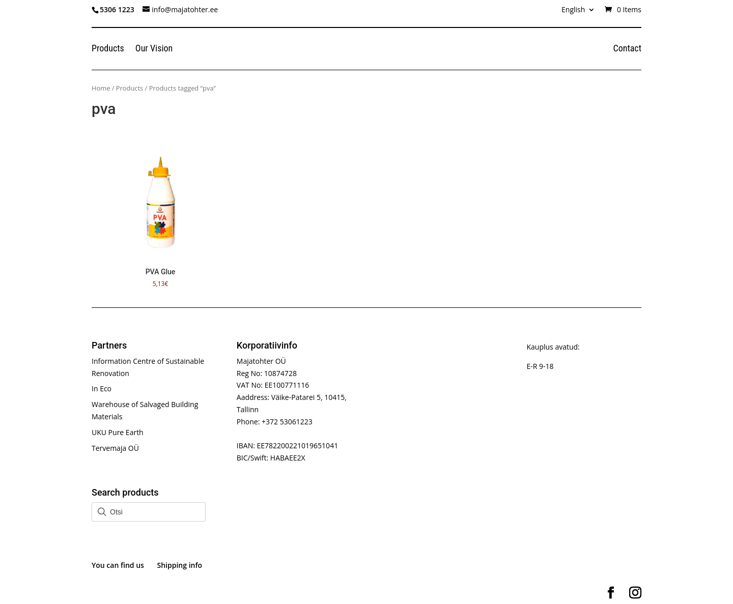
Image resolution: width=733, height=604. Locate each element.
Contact (627, 49)
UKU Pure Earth (118, 432)
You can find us (118, 565)
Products (108, 49)
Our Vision (154, 49)
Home (101, 88)
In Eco (101, 388)
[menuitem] (578, 12)
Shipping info (180, 565)
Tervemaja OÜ (115, 448)
